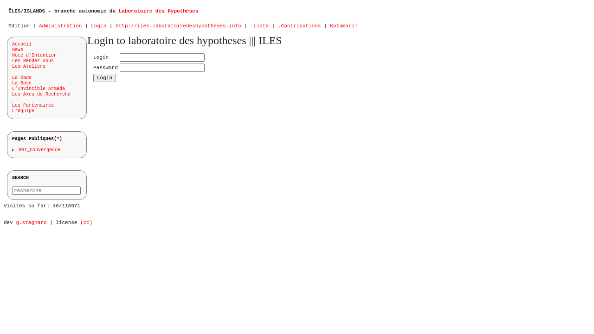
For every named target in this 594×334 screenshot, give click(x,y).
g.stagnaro (31, 234)
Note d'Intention (34, 58)
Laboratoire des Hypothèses (159, 11)
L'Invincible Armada (38, 92)
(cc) (86, 234)
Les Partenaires (33, 108)
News (17, 53)
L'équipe (23, 114)
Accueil (22, 47)
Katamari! (343, 28)
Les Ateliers (28, 69)
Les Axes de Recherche (41, 97)
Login (98, 28)
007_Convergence (40, 154)
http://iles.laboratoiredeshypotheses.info (178, 28)
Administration (60, 28)
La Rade (22, 80)
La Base (22, 86)
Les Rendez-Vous (33, 64)
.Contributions (299, 28)
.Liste (259, 28)
